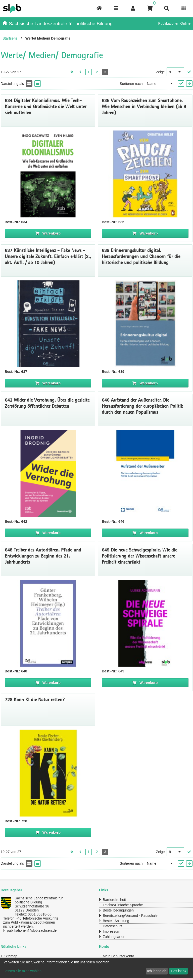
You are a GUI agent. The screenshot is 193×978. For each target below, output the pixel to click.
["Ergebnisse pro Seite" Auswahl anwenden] (189, 72)
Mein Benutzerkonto (118, 956)
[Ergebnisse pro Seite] (175, 72)
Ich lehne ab (156, 971)
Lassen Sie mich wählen (22, 971)
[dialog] (96, 968)
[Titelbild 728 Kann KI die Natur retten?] (48, 773)
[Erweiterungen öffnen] (183, 8)
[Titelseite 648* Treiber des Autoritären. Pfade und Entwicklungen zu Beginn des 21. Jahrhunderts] (48, 623)
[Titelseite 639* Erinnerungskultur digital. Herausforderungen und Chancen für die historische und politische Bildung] (145, 323)
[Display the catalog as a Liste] (37, 83)
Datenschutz (112, 926)
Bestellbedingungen (118, 910)
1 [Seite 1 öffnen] (88, 72)
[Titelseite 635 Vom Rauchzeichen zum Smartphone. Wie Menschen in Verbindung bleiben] (145, 174)
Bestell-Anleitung (116, 921)
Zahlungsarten (114, 937)
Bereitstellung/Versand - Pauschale (130, 916)
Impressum (111, 931)
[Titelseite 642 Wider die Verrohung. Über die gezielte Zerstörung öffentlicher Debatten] (48, 473)
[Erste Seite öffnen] (72, 72)
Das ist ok (178, 971)
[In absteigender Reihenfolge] (189, 83)
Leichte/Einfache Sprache (123, 905)
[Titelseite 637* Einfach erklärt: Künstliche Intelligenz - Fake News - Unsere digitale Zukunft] (48, 323)
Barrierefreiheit (114, 900)
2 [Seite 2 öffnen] (97, 72)
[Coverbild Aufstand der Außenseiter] (145, 473)
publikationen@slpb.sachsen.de (32, 930)
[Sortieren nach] (160, 83)
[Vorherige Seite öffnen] (80, 72)
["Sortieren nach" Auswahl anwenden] (181, 83)
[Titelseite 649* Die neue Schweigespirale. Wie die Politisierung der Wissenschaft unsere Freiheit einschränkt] (145, 623)
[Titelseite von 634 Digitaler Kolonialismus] (48, 174)
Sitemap (11, 956)
